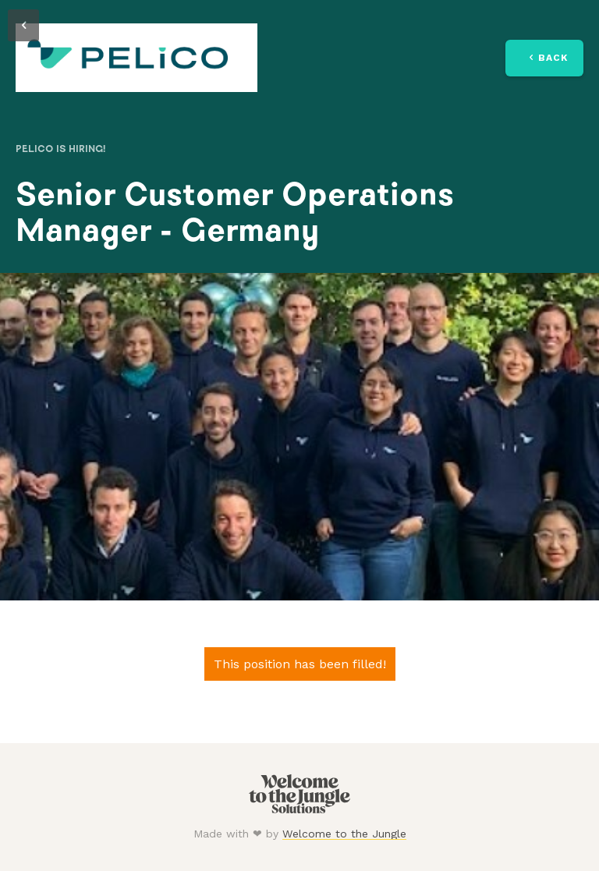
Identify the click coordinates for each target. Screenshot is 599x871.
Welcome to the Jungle (344, 833)
